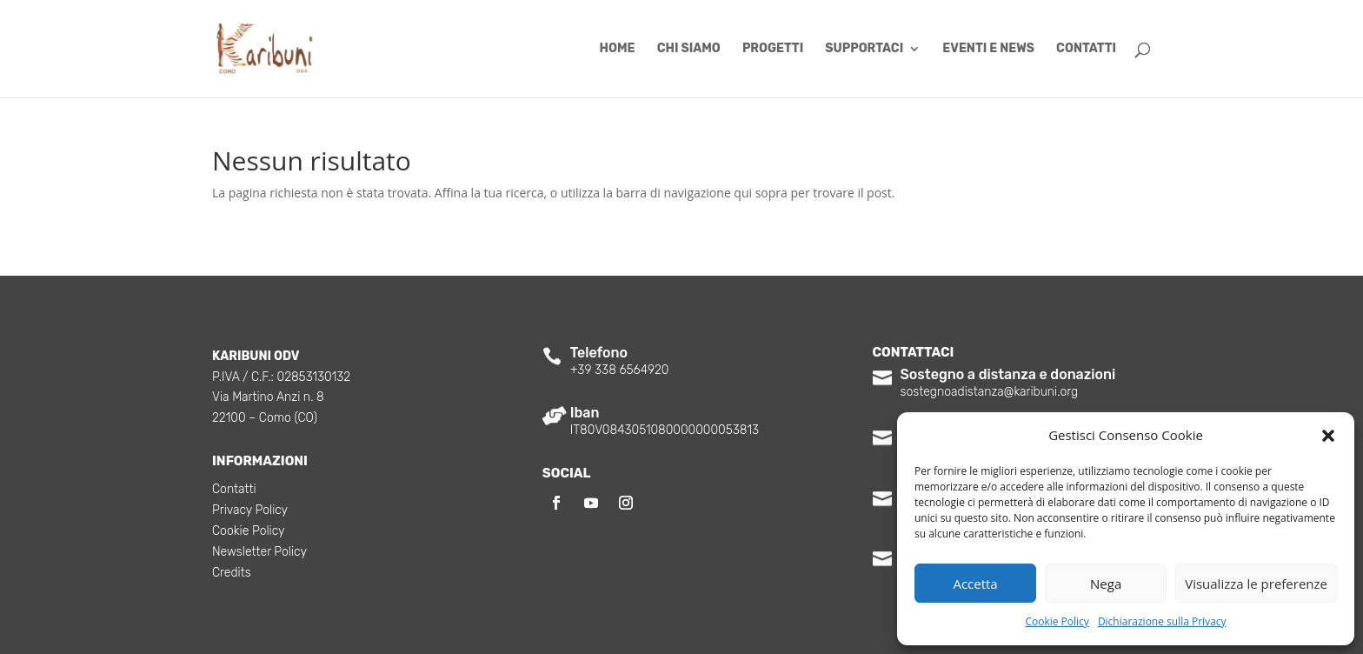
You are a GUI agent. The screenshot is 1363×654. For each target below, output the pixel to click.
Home (617, 49)
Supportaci (864, 49)
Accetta (975, 583)
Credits (231, 573)
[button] (1328, 435)
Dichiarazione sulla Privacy (1162, 621)
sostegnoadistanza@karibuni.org (989, 391)
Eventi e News (988, 49)
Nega (1105, 583)
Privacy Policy (250, 510)
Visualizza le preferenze (1256, 583)
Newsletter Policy (259, 552)
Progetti (772, 49)
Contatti (1086, 49)
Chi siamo (689, 49)
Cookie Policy (1056, 621)
